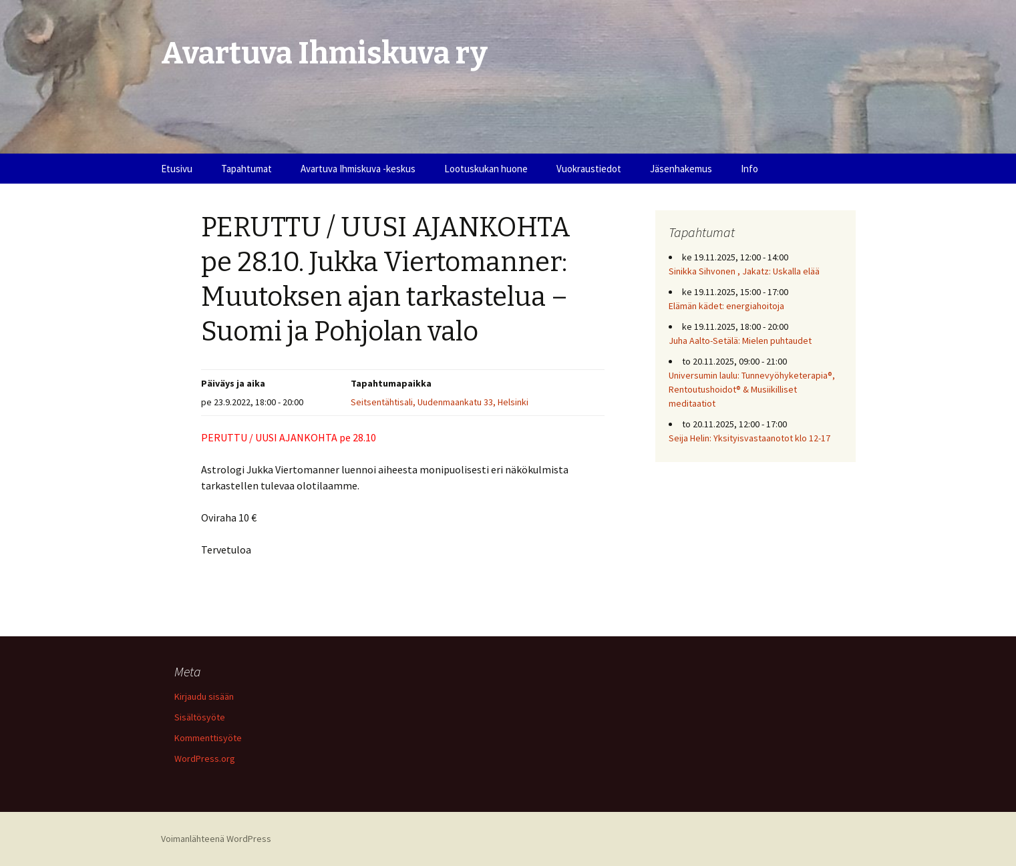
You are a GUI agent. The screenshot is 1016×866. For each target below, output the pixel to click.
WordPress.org (204, 758)
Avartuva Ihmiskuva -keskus (358, 168)
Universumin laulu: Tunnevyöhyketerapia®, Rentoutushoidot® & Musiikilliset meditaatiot (752, 389)
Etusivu (176, 168)
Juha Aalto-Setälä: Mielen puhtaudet (740, 341)
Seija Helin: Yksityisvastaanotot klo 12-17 (749, 438)
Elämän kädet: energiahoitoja (726, 306)
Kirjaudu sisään (204, 696)
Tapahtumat (246, 168)
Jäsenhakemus (681, 168)
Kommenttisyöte (208, 738)
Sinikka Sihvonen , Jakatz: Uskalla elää (744, 271)
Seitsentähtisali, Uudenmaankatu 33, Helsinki (439, 402)
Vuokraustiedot (588, 168)
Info (749, 168)
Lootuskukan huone (486, 168)
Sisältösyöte (199, 717)
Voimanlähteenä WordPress (216, 839)
